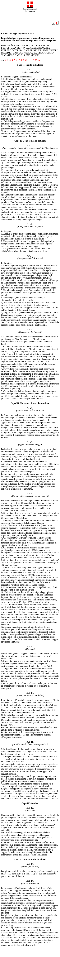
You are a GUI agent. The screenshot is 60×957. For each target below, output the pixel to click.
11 (29, 60)
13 (36, 60)
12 (32, 60)
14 (39, 60)
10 (26, 60)
